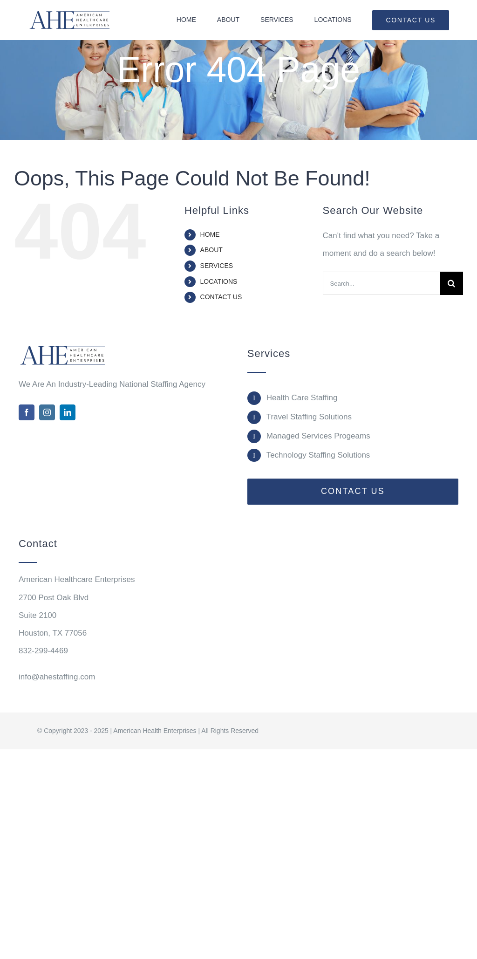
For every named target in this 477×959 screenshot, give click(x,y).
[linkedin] (67, 412)
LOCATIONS (219, 281)
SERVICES (216, 265)
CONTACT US (221, 297)
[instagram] (47, 412)
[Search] (451, 283)
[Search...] (381, 283)
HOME (210, 234)
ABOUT (211, 249)
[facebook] (26, 412)
